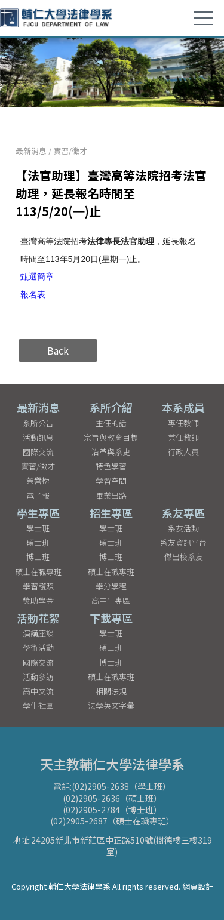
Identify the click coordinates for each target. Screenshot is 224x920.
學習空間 (111, 480)
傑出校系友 (183, 556)
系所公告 (38, 423)
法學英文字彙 (111, 705)
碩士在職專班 (38, 571)
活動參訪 (38, 676)
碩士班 (38, 542)
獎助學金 (38, 600)
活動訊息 (38, 437)
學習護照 (38, 586)
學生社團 (38, 705)
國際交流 (38, 451)
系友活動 (183, 528)
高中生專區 (110, 600)
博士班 (38, 556)
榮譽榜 (38, 480)
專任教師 (183, 423)
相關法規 (111, 691)
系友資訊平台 (183, 542)
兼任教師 (183, 437)
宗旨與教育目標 (111, 437)
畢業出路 (111, 495)
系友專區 (183, 513)
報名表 (32, 294)
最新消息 (31, 150)
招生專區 (111, 513)
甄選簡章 (37, 276)
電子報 (38, 495)
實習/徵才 (70, 150)
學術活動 (38, 647)
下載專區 (111, 618)
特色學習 (111, 466)
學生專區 (38, 513)
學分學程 (111, 586)
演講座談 (38, 633)
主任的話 (111, 423)
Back (58, 350)
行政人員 (183, 451)
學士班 (38, 528)
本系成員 (183, 407)
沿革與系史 (110, 451)
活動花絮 (38, 618)
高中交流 (38, 691)
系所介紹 (111, 407)
